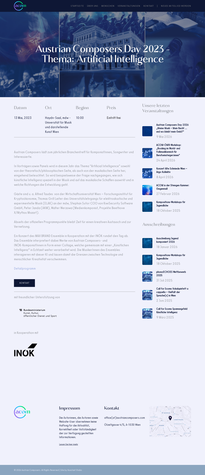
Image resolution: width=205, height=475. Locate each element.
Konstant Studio (75, 470)
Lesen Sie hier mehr (68, 444)
